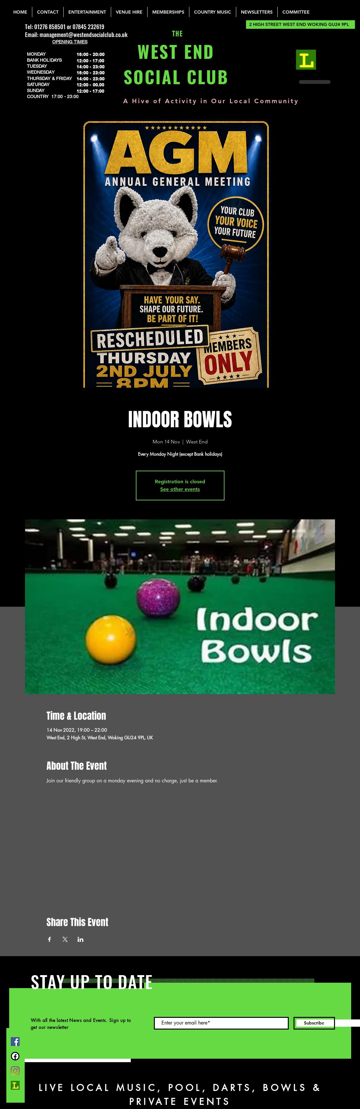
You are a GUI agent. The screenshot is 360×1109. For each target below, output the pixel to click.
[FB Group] (15, 1056)
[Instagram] (15, 1070)
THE (176, 34)
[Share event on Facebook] (50, 939)
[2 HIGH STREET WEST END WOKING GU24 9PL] (300, 24)
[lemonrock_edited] (306, 60)
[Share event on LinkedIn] (81, 939)
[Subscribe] (314, 1023)
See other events (180, 489)
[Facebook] (15, 1041)
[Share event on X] (65, 939)
